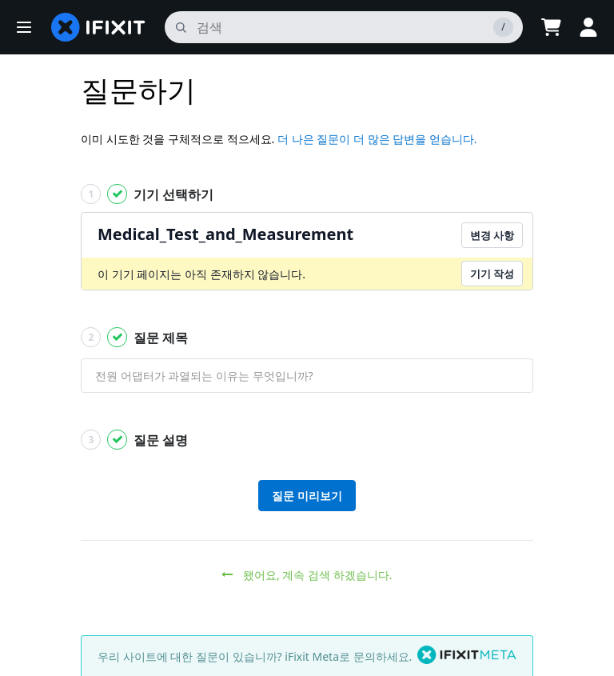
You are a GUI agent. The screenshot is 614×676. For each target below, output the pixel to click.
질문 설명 (135, 440)
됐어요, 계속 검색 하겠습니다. (306, 574)
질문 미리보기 (307, 495)
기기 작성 (492, 273)
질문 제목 (135, 337)
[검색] (343, 27)
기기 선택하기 (147, 194)
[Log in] (588, 27)
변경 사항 (492, 235)
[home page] (98, 27)
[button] (24, 27)
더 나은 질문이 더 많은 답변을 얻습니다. (377, 138)
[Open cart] (550, 27)
